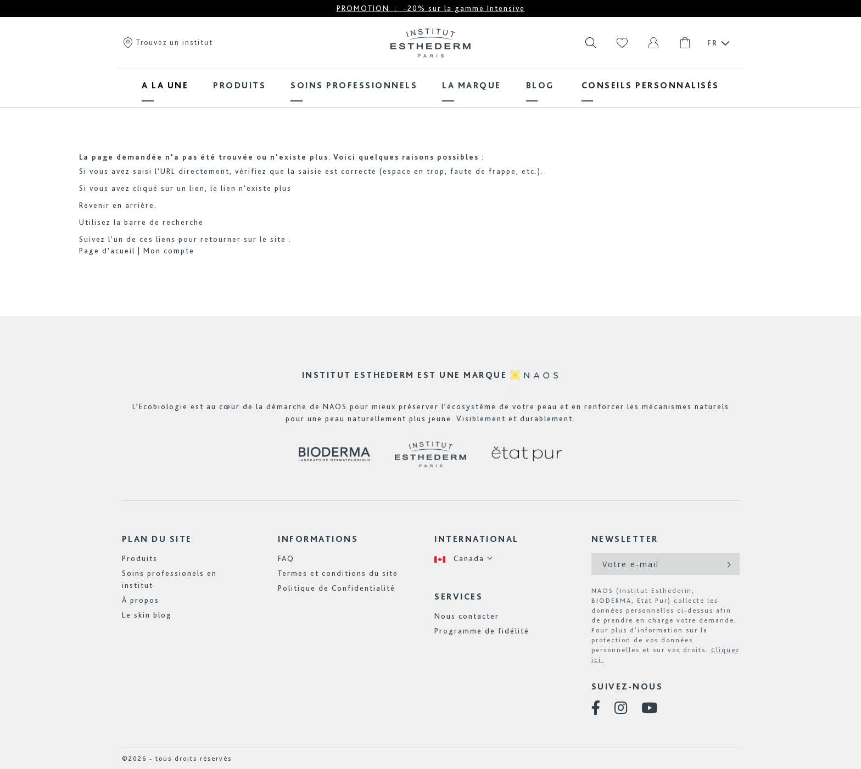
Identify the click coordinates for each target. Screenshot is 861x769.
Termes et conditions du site (338, 573)
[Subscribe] (728, 564)
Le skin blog (147, 614)
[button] (464, 558)
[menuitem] (165, 85)
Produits (140, 558)
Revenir (94, 205)
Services (458, 596)
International (476, 539)
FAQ (286, 558)
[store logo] (430, 43)
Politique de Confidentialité (336, 588)
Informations (318, 539)
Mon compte (168, 250)
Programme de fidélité (481, 630)
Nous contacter (466, 616)
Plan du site (157, 539)
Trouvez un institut (167, 42)
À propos (140, 600)
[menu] (430, 85)
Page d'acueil (107, 250)
